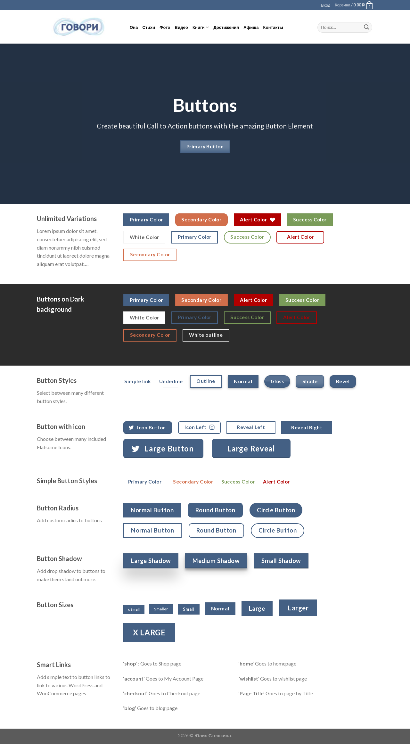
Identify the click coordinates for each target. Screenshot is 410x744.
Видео (181, 27)
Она (134, 27)
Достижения (226, 27)
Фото (165, 27)
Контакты (273, 27)
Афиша (250, 27)
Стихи (149, 27)
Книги (201, 27)
